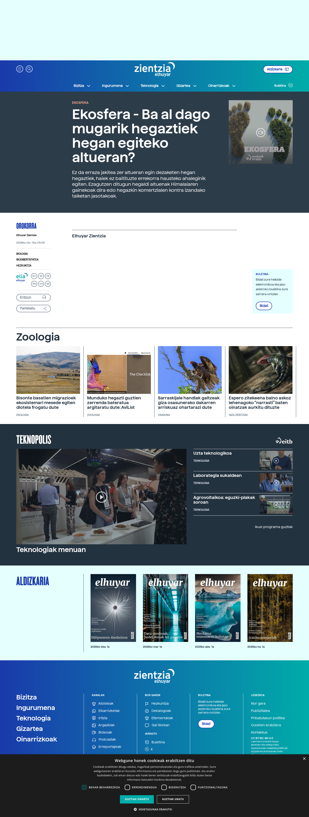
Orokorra (26, 225)
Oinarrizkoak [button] (222, 86)
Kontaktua (259, 732)
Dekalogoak (158, 711)
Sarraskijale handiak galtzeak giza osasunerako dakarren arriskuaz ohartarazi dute (189, 402)
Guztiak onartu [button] (137, 799)
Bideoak (102, 732)
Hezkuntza (23, 265)
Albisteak (103, 703)
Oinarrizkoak (36, 739)
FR (48, 276)
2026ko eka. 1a (100, 646)
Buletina (283, 85)
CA (41, 283)
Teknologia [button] (153, 86)
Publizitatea (260, 711)
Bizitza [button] (82, 86)
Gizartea (29, 728)
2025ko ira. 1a (256, 646)
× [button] (304, 758)
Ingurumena (35, 707)
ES (41, 276)
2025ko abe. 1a (204, 646)
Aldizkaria (278, 69)
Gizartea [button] (186, 86)
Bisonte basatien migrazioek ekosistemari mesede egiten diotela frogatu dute (46, 402)
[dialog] (154, 785)
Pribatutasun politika (268, 718)
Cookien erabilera (266, 725)
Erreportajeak (106, 747)
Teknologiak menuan (51, 550)
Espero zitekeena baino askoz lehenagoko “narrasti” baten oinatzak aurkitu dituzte (260, 402)
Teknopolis (33, 439)
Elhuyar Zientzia (26, 235)
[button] (19, 68)
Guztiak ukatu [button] (173, 799)
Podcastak (104, 739)
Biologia (22, 253)
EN (34, 283)
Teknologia (33, 718)
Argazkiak (103, 725)
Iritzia (99, 718)
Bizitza (26, 697)
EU (34, 276)
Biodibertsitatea (27, 259)
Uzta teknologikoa (212, 453)
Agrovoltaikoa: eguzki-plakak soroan (224, 500)
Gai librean (157, 725)
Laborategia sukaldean (217, 475)
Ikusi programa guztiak (274, 527)
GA (48, 283)
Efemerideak (159, 718)
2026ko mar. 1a (152, 646)
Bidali (264, 306)
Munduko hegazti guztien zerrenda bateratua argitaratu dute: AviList (114, 402)
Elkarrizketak (106, 711)
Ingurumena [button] (115, 86)
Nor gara (258, 703)
